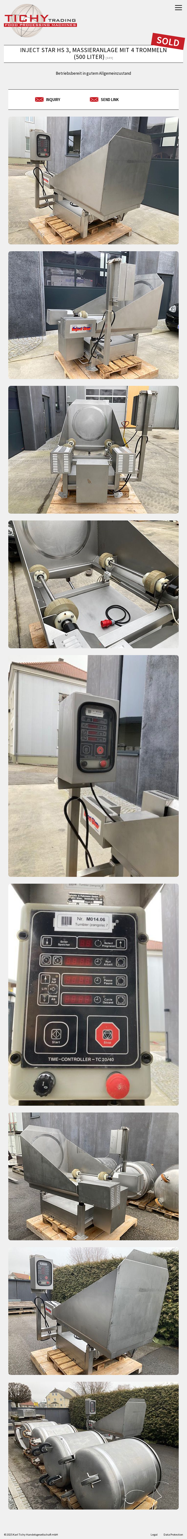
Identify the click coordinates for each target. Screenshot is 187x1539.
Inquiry (53, 99)
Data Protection (173, 1534)
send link (110, 99)
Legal (154, 1534)
